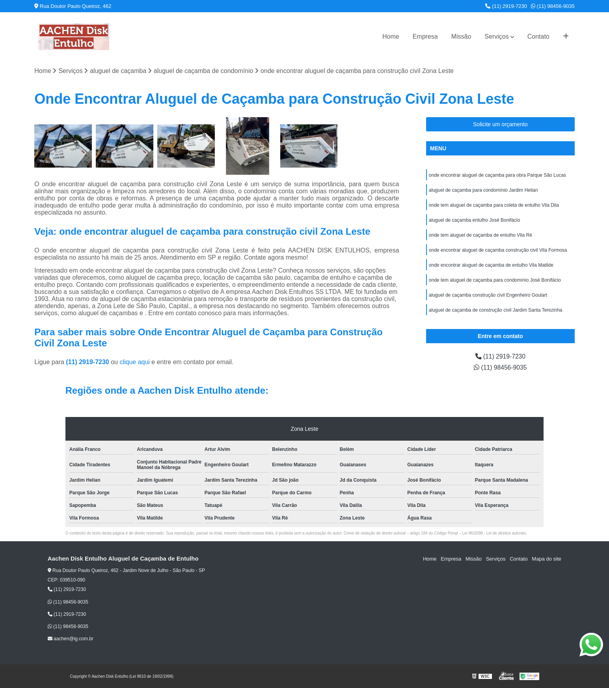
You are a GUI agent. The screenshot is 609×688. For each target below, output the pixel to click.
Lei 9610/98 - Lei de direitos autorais (494, 533)
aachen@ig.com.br (70, 639)
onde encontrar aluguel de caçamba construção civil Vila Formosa (498, 250)
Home (390, 36)
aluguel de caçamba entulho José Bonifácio (474, 220)
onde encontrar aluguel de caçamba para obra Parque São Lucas (497, 175)
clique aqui (134, 362)
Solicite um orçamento (500, 124)
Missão (461, 36)
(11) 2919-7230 (506, 6)
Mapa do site (546, 559)
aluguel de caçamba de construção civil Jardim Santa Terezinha (495, 310)
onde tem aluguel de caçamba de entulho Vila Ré (480, 235)
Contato (538, 36)
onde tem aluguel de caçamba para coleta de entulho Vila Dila (494, 205)
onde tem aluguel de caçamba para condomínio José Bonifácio (495, 280)
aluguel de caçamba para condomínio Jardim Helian (483, 190)
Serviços (496, 36)
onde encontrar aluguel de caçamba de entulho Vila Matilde (491, 265)
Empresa (425, 36)
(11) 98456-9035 (553, 6)
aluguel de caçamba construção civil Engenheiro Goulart (488, 295)
